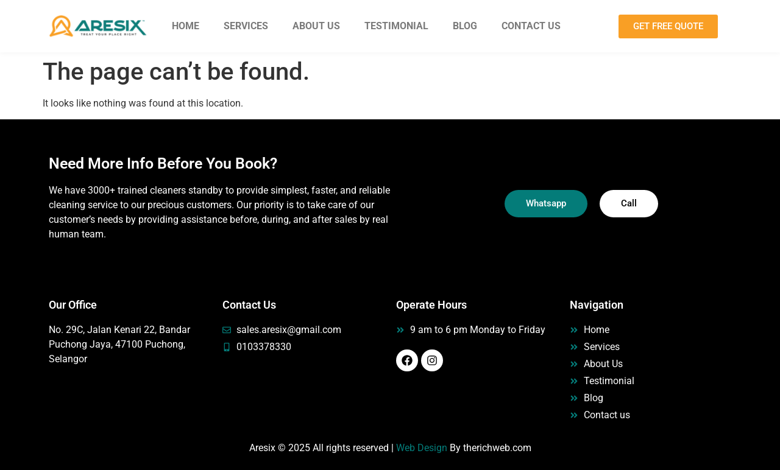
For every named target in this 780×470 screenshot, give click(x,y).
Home (185, 26)
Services (246, 26)
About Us (316, 26)
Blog (465, 26)
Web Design (421, 448)
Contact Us (531, 26)
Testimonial (396, 26)
